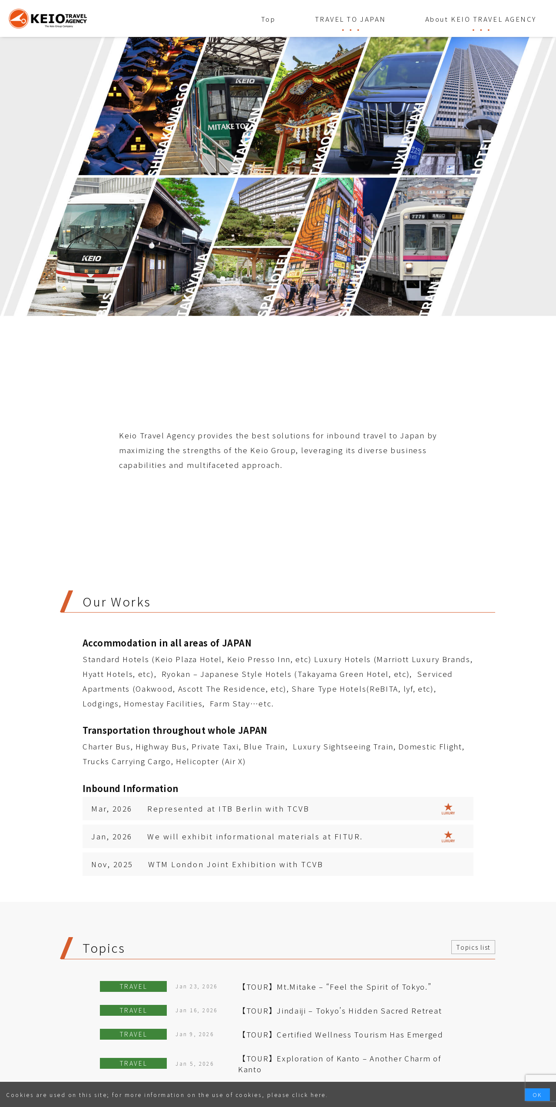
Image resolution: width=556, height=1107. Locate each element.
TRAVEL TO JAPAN (350, 18)
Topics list (473, 947)
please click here (296, 1094)
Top (268, 18)
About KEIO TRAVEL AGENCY (480, 18)
